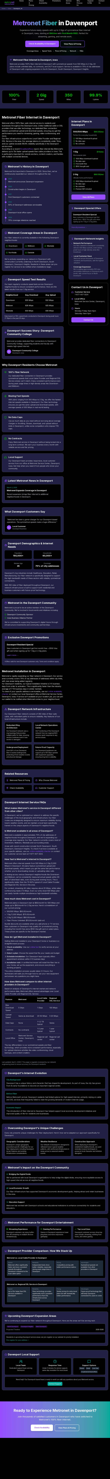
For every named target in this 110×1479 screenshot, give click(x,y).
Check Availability (42, 1428)
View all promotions (79, 227)
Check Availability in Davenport (42, 44)
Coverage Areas (33, 51)
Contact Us (88, 320)
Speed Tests (47, 51)
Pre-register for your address (17, 1340)
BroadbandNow (26, 149)
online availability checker (40, 851)
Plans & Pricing (60, 51)
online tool (34, 947)
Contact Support (55, 1384)
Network (73, 51)
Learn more (13, 655)
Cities (9, 8)
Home (4, 8)
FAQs (81, 51)
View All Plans (88, 197)
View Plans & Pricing (72, 44)
